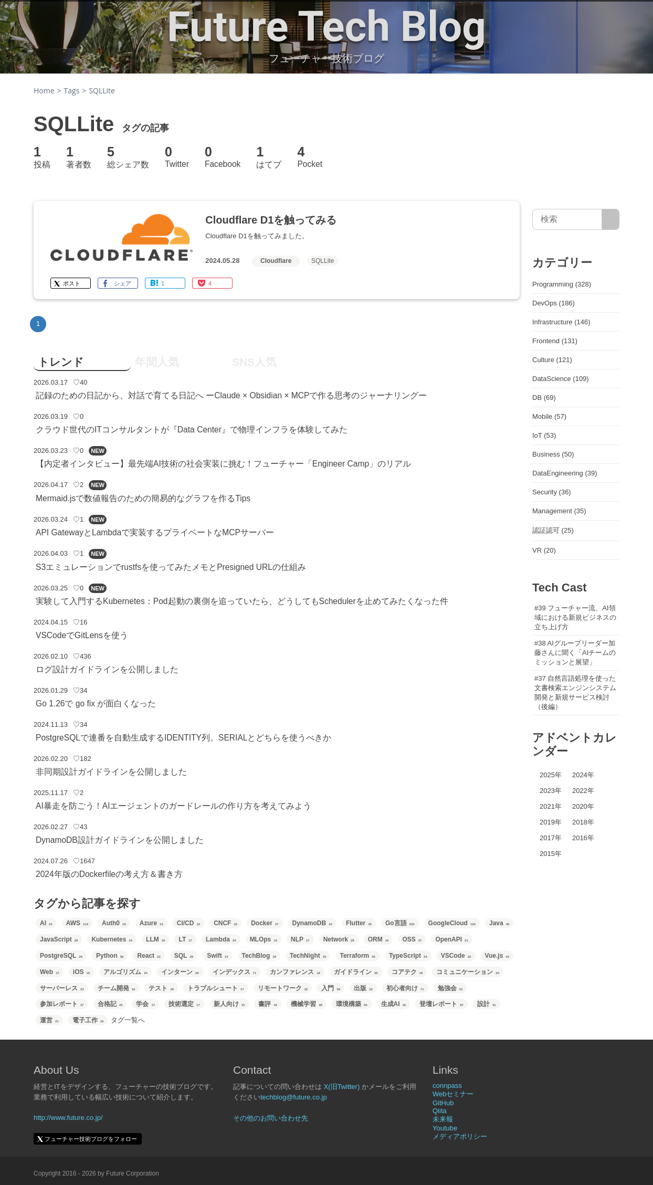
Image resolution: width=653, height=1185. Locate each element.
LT (185, 939)
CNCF (225, 923)
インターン (180, 972)
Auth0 (114, 923)
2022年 (583, 791)
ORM (378, 939)
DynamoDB (312, 923)
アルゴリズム (125, 972)
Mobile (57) (549, 416)
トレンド (61, 362)
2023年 (551, 791)
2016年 (583, 838)
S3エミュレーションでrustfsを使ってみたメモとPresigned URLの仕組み (171, 567)
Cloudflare (275, 260)
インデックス (235, 972)
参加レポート (62, 1004)
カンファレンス (295, 972)
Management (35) (559, 511)
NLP (300, 939)
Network (338, 939)
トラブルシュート (215, 988)
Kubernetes (111, 939)
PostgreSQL (61, 955)
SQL (183, 955)
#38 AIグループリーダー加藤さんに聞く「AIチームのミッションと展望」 (575, 652)
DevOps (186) (553, 303)
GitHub (443, 1103)
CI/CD (188, 923)
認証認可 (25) (553, 530)
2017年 (551, 838)
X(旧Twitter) (342, 1087)
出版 (363, 988)
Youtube (445, 1128)
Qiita (440, 1111)
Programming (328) (561, 284)
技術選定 (184, 1004)
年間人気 (157, 362)
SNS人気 (254, 362)
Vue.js (497, 955)
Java (499, 923)
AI (46, 923)
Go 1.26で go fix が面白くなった (96, 703)
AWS (77, 923)
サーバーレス (62, 988)
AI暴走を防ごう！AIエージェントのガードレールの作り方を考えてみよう (173, 805)
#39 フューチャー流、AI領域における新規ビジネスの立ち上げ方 (575, 617)
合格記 (110, 1004)
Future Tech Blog (326, 26)
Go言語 (400, 923)
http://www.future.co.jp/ (68, 1117)
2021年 (551, 806)
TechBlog (259, 955)
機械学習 (306, 1004)
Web (49, 972)
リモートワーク (283, 988)
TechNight (308, 955)
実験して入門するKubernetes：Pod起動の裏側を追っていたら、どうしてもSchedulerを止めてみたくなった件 (242, 601)
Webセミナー (453, 1094)
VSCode (456, 955)
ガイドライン (356, 972)
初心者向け (405, 988)
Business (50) (553, 454)
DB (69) (544, 397)
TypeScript (408, 955)
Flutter (359, 923)
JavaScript (59, 939)
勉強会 (450, 988)
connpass (447, 1085)
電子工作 (88, 1020)
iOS (81, 972)
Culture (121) (552, 360)
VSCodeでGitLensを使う (82, 635)
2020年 (583, 806)
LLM (155, 939)
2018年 (583, 822)
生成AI (393, 1004)
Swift (217, 955)
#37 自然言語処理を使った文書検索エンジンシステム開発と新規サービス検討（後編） (575, 692)
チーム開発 (116, 988)
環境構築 (351, 1004)
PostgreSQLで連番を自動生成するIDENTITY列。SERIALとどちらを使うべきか (183, 737)
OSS (412, 939)
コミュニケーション (467, 972)
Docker (264, 923)
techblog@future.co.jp (293, 1097)
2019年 (551, 822)
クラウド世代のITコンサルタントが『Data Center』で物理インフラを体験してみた (191, 429)
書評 (267, 1004)
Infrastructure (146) (561, 322)
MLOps (263, 939)
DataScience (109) (560, 379)
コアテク (407, 972)
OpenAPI (451, 939)
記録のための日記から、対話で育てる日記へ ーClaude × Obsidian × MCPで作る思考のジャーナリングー (231, 395)
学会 (145, 1004)
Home (44, 91)
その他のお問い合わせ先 (270, 1118)
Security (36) (551, 492)
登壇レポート (441, 1004)
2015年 (551, 854)
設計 (486, 1004)
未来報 (443, 1119)
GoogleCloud (452, 923)
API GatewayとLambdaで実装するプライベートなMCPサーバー (155, 532)
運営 (49, 1020)
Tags (72, 91)
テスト (161, 988)
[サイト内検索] (610, 219)
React (148, 955)
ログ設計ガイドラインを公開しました (107, 669)
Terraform (357, 955)
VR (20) (544, 550)
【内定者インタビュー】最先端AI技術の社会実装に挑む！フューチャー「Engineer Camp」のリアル (223, 463)
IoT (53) (544, 435)
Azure (151, 923)
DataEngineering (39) (564, 473)
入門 (330, 988)
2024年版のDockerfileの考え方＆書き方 (109, 874)
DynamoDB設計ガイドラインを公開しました (120, 839)
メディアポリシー (460, 1136)
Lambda (221, 939)
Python (109, 955)
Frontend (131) (554, 341)
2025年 (551, 775)
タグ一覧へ (128, 1020)
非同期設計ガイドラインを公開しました (111, 771)
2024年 (583, 775)
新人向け (229, 1004)
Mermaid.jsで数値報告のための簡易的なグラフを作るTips (143, 498)
